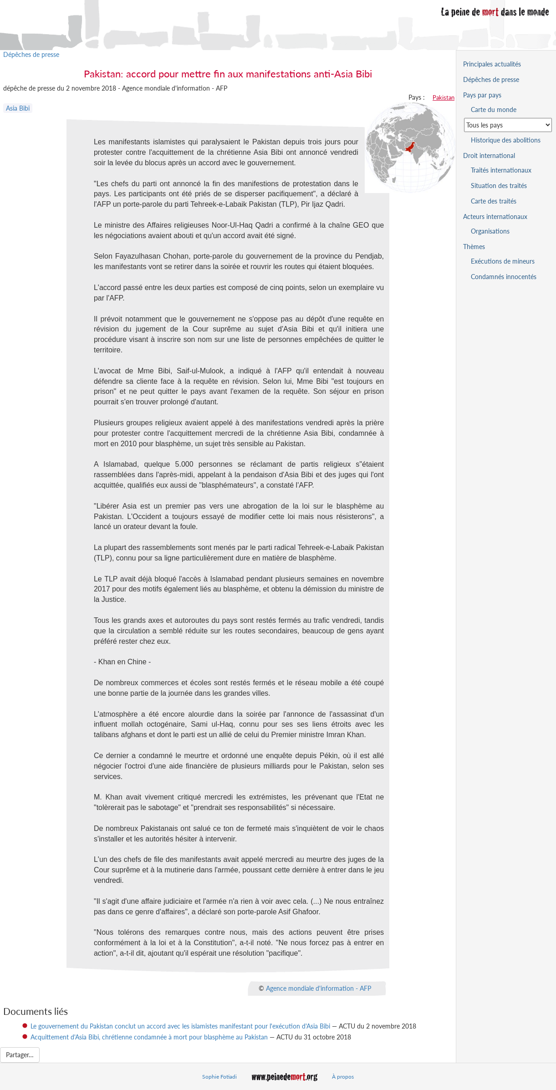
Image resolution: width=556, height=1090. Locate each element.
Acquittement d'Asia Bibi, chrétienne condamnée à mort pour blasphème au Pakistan (149, 1037)
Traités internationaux (501, 170)
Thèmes (474, 246)
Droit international (489, 155)
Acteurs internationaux (495, 216)
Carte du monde (493, 109)
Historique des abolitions (506, 140)
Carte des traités (493, 201)
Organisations (490, 231)
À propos (343, 1076)
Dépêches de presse (31, 54)
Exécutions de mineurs (503, 261)
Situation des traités (499, 185)
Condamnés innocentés (503, 276)
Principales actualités (492, 64)
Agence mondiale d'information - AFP (318, 988)
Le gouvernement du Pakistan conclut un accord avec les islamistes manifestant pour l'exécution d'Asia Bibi (180, 1026)
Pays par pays (482, 95)
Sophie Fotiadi (219, 1076)
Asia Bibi (18, 108)
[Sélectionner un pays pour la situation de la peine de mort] (508, 125)
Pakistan (443, 97)
